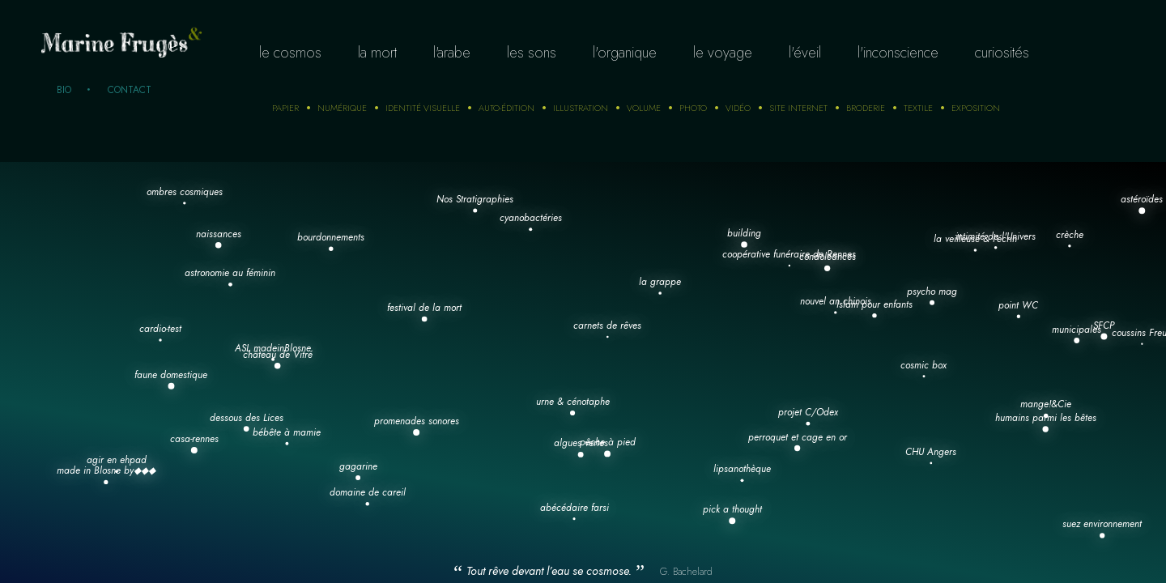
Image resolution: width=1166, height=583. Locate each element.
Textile (918, 107)
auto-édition (506, 107)
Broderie (865, 107)
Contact (129, 90)
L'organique (625, 52)
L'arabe (451, 52)
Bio (64, 90)
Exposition (975, 107)
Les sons (531, 52)
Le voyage (722, 52)
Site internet (798, 107)
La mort (377, 52)
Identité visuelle (422, 107)
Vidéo (738, 107)
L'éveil (805, 52)
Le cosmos (290, 52)
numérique (342, 107)
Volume (644, 107)
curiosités (1002, 52)
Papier (285, 107)
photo (693, 107)
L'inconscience (897, 52)
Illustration (580, 107)
